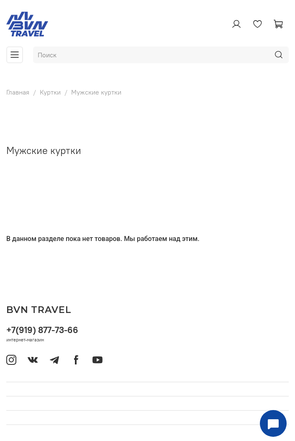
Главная (17, 92)
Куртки (50, 92)
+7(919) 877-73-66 (42, 330)
